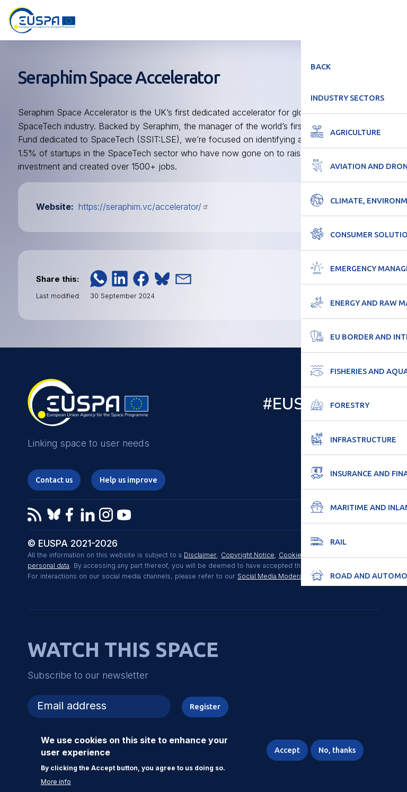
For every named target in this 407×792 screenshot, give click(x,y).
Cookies (292, 555)
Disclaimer (200, 555)
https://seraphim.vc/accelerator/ (143, 206)
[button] (98, 278)
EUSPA (88, 406)
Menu (392, 19)
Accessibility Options (339, 19)
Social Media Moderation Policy (286, 577)
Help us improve (131, 479)
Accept (284, 749)
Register (205, 706)
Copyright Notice (247, 555)
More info (56, 782)
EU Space (315, 406)
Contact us (55, 479)
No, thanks (336, 749)
